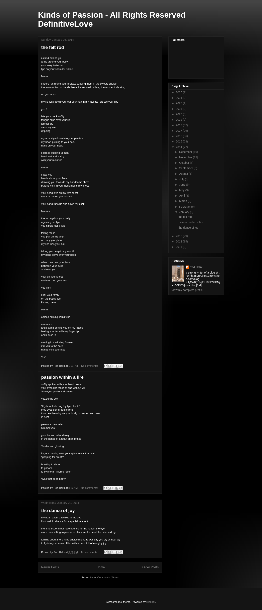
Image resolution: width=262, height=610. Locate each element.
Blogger (150, 601)
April (182, 195)
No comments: (90, 365)
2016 (179, 136)
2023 (179, 103)
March (183, 201)
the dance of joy (58, 510)
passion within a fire (62, 377)
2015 (179, 141)
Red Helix (196, 267)
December (186, 152)
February (185, 206)
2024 (179, 97)
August (184, 173)
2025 (179, 92)
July (182, 179)
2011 (179, 246)
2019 (179, 119)
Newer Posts (50, 567)
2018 (179, 125)
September (186, 168)
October (184, 162)
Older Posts (150, 567)
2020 (179, 114)
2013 (179, 236)
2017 (179, 130)
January (184, 212)
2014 (179, 147)
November (186, 157)
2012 (179, 241)
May (182, 190)
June (182, 184)
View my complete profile (187, 290)
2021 (179, 108)
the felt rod (52, 47)
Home (100, 567)
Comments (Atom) (107, 577)
